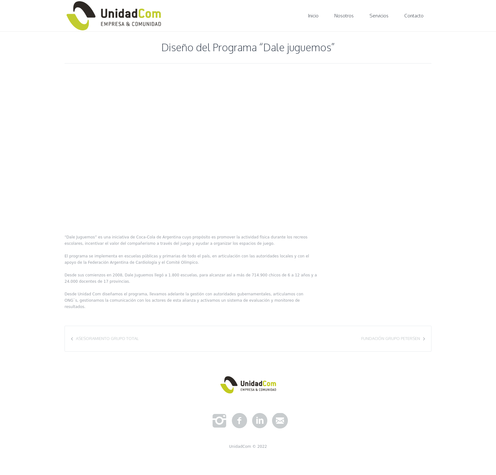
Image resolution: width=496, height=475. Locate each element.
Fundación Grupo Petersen (390, 338)
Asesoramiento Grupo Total (107, 338)
